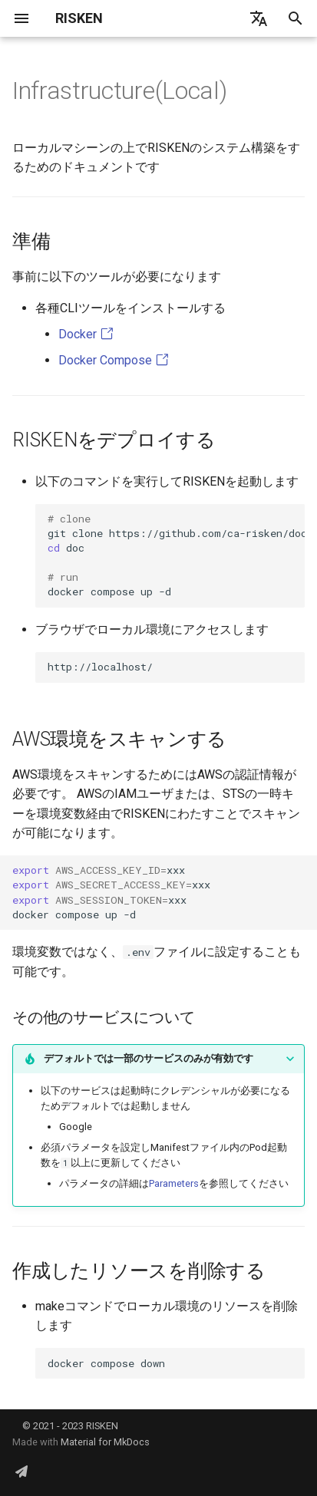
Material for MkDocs (105, 1442)
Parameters (174, 1183)
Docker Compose (113, 360)
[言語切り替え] (258, 18)
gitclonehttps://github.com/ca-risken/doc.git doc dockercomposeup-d (176, 555)
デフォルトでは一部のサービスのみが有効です (148, 1058)
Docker (86, 334)
